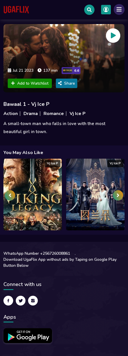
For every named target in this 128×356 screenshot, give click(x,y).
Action (10, 113)
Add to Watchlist (29, 83)
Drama (30, 113)
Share (66, 83)
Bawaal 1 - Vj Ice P (26, 104)
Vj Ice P (78, 113)
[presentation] (10, 195)
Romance (54, 113)
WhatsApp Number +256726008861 (36, 253)
